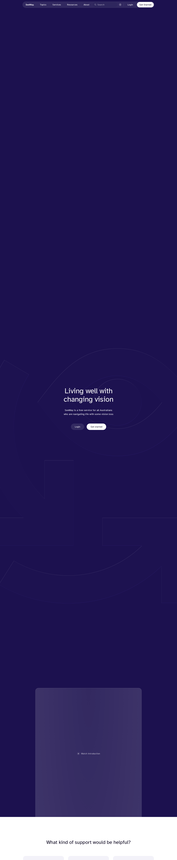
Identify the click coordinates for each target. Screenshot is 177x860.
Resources (72, 4)
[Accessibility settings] (120, 4)
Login (130, 4)
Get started (96, 426)
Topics (43, 4)
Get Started (145, 4)
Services (56, 4)
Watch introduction (88, 753)
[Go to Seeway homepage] (30, 4)
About (86, 4)
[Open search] (105, 4)
